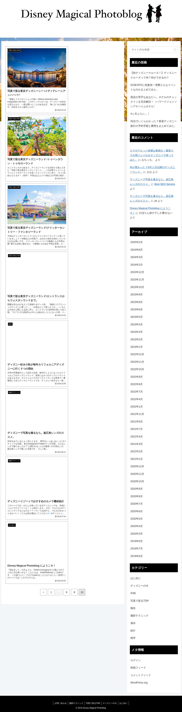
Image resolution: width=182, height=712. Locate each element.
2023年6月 (136, 309)
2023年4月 (136, 324)
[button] (174, 49)
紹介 (133, 630)
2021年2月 (136, 451)
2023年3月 (136, 331)
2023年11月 (137, 279)
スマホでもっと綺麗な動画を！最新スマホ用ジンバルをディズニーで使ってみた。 (152, 155)
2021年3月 (136, 444)
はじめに (135, 578)
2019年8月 (136, 541)
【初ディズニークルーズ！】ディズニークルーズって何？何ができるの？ (153, 75)
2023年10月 (137, 287)
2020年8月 (136, 496)
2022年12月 (137, 354)
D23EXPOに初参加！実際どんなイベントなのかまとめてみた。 (153, 87)
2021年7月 (136, 429)
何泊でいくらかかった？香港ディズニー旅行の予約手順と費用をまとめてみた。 (153, 123)
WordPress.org (139, 682)
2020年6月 (136, 511)
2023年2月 (136, 339)
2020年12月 (137, 466)
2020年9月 (136, 488)
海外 (133, 623)
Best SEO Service (164, 184)
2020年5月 (136, 518)
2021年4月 (136, 436)
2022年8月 (136, 384)
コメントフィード (140, 675)
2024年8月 (136, 249)
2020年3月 (136, 533)
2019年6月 (136, 556)
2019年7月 (136, 548)
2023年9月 (136, 294)
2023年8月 (136, 302)
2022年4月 (136, 399)
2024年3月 (136, 257)
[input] (154, 49)
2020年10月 (137, 481)
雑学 (133, 638)
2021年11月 (137, 414)
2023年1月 (136, 346)
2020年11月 (137, 474)
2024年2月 (136, 264)
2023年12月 (137, 272)
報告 (133, 608)
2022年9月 (136, 376)
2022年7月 (136, 391)
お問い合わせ (60, 703)
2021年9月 (136, 421)
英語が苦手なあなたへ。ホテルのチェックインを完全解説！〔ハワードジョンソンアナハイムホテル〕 (153, 102)
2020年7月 (136, 503)
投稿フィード (138, 667)
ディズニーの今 (139, 585)
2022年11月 (137, 361)
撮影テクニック (139, 615)
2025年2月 (136, 242)
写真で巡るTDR (139, 600)
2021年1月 (136, 459)
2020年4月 (136, 526)
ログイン (135, 660)
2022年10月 (137, 369)
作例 (133, 593)
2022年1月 (136, 406)
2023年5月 (136, 316)
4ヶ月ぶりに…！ (140, 113)
